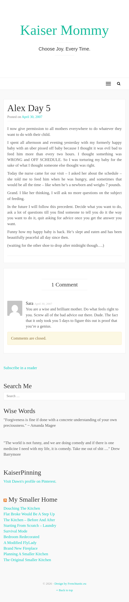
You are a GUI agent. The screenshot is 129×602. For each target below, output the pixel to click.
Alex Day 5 (28, 108)
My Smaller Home (32, 499)
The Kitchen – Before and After (29, 520)
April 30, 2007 (32, 117)
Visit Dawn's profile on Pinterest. (30, 481)
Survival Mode (15, 531)
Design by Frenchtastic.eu (70, 583)
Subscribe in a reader (20, 368)
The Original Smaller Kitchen (27, 560)
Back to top (64, 590)
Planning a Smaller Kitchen (26, 554)
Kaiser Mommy (64, 30)
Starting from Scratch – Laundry (30, 525)
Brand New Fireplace (21, 548)
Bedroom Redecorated (21, 537)
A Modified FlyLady (20, 542)
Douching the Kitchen (22, 508)
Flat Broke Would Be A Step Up (29, 514)
